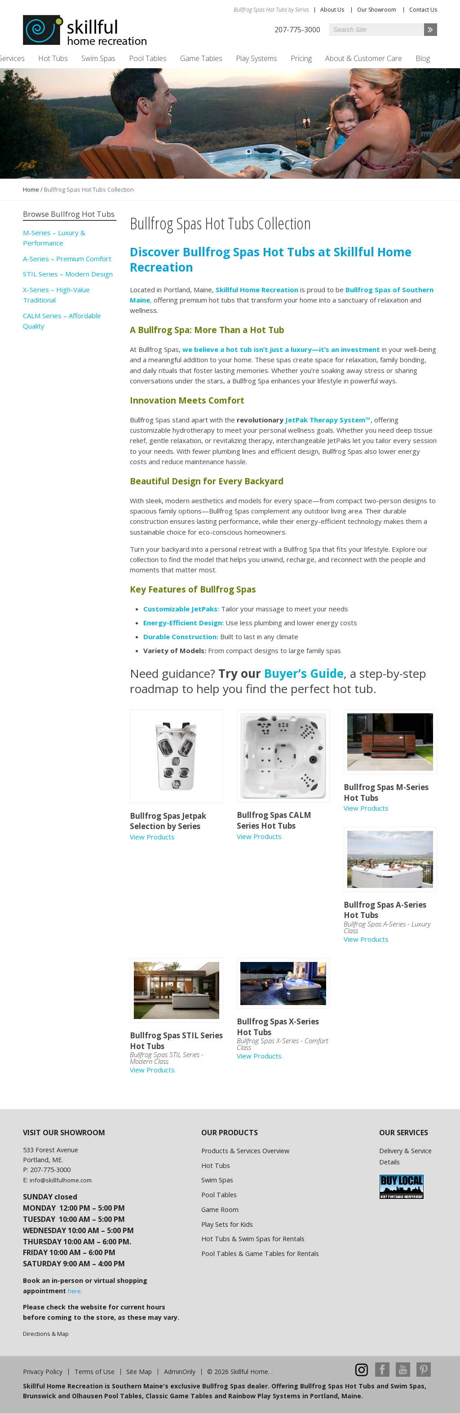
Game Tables (201, 58)
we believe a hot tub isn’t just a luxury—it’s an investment (281, 349)
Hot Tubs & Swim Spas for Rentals (253, 1238)
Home (31, 189)
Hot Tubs (53, 58)
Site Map (139, 1372)
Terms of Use (95, 1372)
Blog (423, 58)
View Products (152, 836)
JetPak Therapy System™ (328, 419)
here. (75, 1291)
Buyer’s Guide (304, 673)
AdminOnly (179, 1372)
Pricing (301, 58)
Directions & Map (46, 1334)
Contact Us (423, 9)
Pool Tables (148, 58)
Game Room (220, 1209)
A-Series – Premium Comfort (67, 258)
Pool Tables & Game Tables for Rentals (260, 1253)
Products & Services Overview (245, 1150)
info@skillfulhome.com (61, 1180)
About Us (332, 9)
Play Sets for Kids (227, 1224)
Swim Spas (98, 58)
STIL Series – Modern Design (68, 273)
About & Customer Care (363, 58)
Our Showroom (376, 9)
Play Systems (256, 58)
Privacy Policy (42, 1372)
